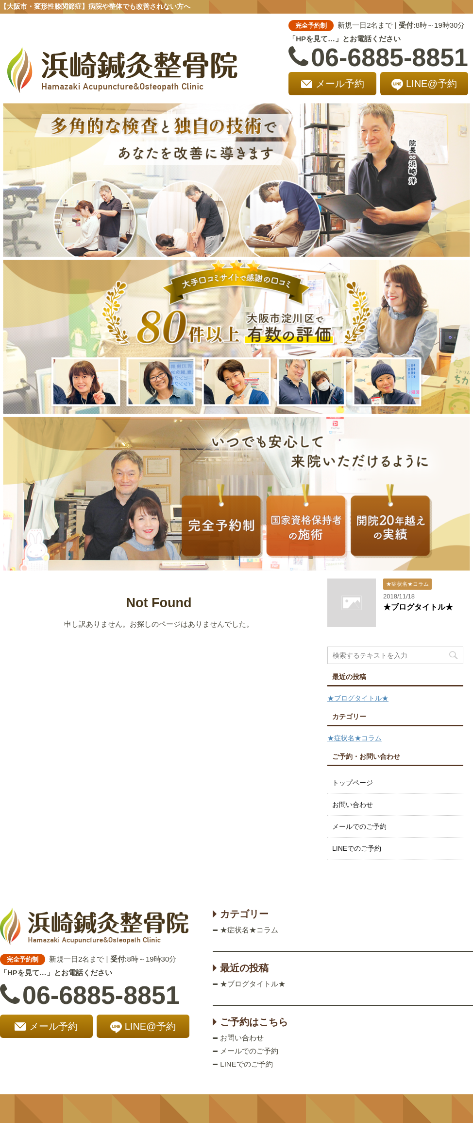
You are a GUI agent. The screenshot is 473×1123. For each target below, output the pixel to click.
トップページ (352, 783)
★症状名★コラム (354, 738)
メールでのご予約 (359, 826)
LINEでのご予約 (356, 848)
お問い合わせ (352, 804)
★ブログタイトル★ (418, 607)
